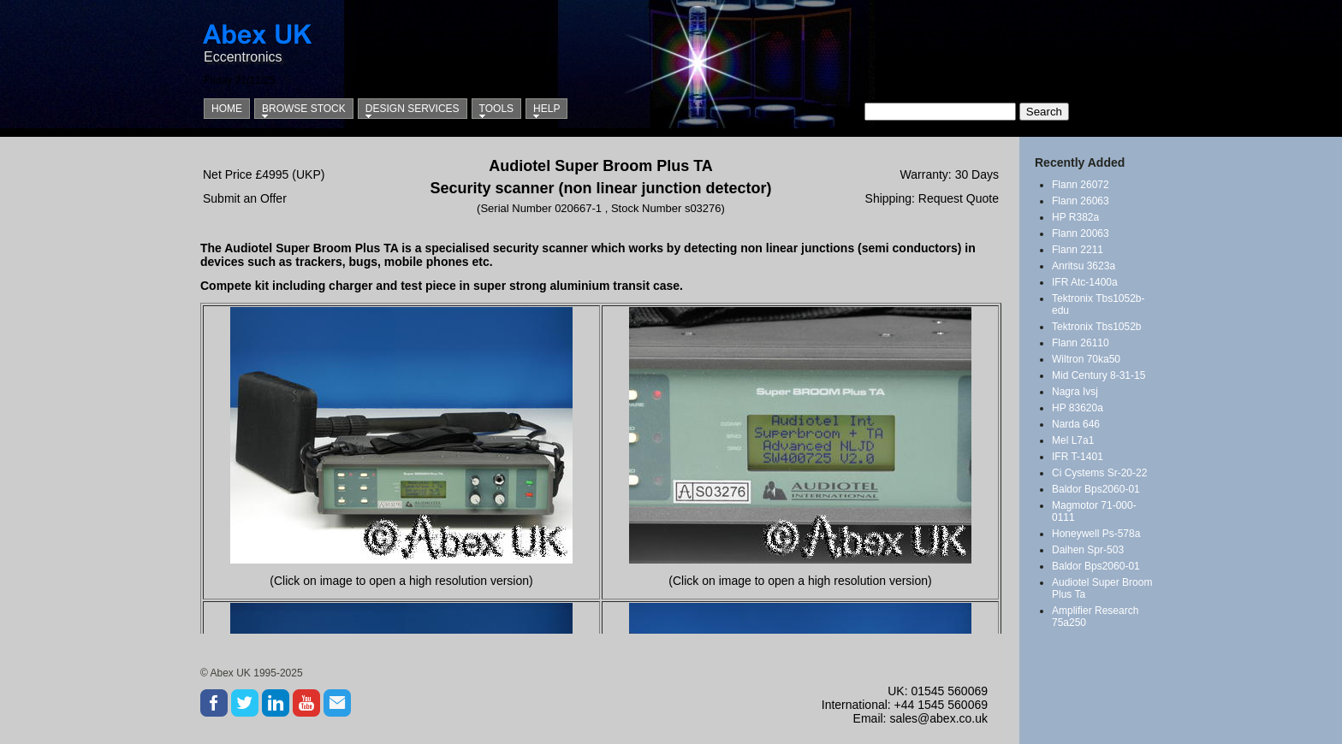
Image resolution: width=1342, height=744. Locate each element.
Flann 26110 (1080, 343)
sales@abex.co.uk (938, 718)
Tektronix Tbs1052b (1097, 327)
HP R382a (1075, 217)
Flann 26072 (1080, 185)
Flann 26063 (1080, 201)
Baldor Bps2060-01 (1096, 489)
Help (546, 109)
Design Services (412, 109)
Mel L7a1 (1073, 440)
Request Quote (958, 198)
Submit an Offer (245, 198)
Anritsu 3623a (1083, 266)
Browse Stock (304, 109)
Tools (496, 109)
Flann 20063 (1080, 233)
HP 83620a (1077, 408)
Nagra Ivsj (1075, 392)
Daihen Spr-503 (1088, 550)
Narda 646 (1076, 424)
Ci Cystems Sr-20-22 (1099, 473)
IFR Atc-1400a (1085, 282)
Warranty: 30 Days (949, 174)
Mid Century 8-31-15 (1098, 375)
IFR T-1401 (1077, 457)
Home (226, 109)
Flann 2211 (1077, 250)
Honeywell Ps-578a (1096, 534)
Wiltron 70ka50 (1086, 359)
